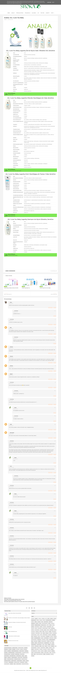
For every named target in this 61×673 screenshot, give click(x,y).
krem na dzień (6, 655)
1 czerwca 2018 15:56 (11, 467)
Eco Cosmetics (37, 629)
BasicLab (52, 623)
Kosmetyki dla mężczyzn (7, 647)
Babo (42, 621)
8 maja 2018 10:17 (15, 338)
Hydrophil (49, 634)
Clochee (33, 626)
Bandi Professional (44, 623)
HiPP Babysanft (45, 634)
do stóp (21, 649)
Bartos (49, 623)
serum (26, 662)
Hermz (38, 634)
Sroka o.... (24, 670)
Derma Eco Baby (45, 628)
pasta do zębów (19, 660)
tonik (14, 663)
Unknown (11, 346)
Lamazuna (47, 636)
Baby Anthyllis (46, 621)
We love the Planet (37, 652)
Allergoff (55, 618)
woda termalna (18, 663)
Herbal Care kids (34, 634)
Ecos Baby (41, 629)
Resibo (47, 647)
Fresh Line (46, 631)
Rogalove (50, 647)
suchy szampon (6, 663)
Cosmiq (41, 626)
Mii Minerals (43, 639)
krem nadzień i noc (12, 655)
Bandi (40, 623)
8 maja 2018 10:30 (11, 357)
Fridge (50, 631)
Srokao (15, 407)
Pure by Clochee (34, 647)
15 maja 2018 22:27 (11, 425)
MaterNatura (39, 639)
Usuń (54, 307)
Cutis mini (44, 626)
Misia (11, 327)
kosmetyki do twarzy (25, 652)
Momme (48, 641)
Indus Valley (53, 634)
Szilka (11, 424)
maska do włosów (14, 657)
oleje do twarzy (13, 660)
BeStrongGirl (12, 432)
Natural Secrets (34, 644)
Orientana (52, 644)
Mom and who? (44, 641)
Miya (32, 641)
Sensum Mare (37, 649)
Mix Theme (36, 670)
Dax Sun (33, 628)
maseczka (9, 657)
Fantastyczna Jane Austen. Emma (13, 640)
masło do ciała (20, 657)
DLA (52, 626)
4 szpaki (33, 618)
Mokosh (39, 641)
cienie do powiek (20, 647)
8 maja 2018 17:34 (11, 383)
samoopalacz (22, 662)
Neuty (43, 644)
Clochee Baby (37, 626)
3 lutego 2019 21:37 (11, 546)
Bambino (37, 623)
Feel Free (37, 631)
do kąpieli (13, 649)
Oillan (46, 644)
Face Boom (33, 631)
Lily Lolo (55, 636)
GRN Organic (54, 631)
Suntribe (49, 649)
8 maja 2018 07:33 (11, 320)
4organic (36, 618)
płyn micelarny (11, 662)
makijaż (5, 657)
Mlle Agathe (35, 641)
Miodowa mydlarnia (52, 639)
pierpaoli (33, 655)
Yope (50, 652)
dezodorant (6, 649)
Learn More (49, 2)
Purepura (38, 647)
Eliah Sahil (51, 629)
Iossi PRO (35, 636)
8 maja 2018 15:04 (11, 375)
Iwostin (39, 636)
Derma (36, 628)
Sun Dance (44, 649)
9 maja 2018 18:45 (11, 400)
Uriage (32, 652)
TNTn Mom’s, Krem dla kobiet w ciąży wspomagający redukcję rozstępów (19, 617)
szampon (11, 663)
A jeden (40, 618)
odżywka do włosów (7, 660)
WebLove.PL (45, 670)
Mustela (33, 642)
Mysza (11, 302)
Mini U (47, 639)
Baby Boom (50, 621)
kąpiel (26, 655)
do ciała (10, 649)
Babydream (33, 623)
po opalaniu (6, 662)
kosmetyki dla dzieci (11, 652)
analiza (5, 286)
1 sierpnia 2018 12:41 (11, 503)
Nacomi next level (40, 642)
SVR (53, 647)
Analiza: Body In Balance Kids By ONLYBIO (14, 613)
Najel (53, 642)
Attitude (33, 621)
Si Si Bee (41, 649)
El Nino (48, 629)
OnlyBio (49, 644)
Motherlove (52, 641)
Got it (53, 2)
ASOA (48, 618)
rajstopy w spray (16, 662)
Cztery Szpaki (49, 626)
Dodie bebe (52, 628)
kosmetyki (5, 652)
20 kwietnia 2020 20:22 (11, 565)
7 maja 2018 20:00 (11, 303)
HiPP (41, 634)
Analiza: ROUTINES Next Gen (12, 631)
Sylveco (52, 649)
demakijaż (25, 647)
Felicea (41, 631)
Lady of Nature (43, 636)
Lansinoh (51, 636)
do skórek (17, 649)
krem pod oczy (18, 655)
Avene (36, 621)
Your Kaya (53, 652)
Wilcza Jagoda (46, 652)
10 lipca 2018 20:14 (11, 486)
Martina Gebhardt (34, 639)
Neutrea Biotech (39, 644)
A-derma (43, 618)
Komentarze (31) (10, 19)
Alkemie (51, 618)
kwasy (23, 655)
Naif (50, 642)
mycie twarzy (25, 657)
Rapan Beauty (43, 647)
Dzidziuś (33, 629)
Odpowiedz (50, 307)
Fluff (43, 631)
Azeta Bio (39, 621)
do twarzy (25, 649)
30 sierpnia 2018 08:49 (11, 520)
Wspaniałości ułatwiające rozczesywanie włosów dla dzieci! (17, 622)
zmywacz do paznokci (25, 663)
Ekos (45, 629)
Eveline (55, 629)
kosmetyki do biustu (18, 652)
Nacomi (36, 642)
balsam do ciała (14, 647)
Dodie (49, 628)
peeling (24, 660)
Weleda (42, 652)
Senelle (33, 649)
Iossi (32, 636)
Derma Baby (39, 628)
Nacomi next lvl (46, 642)
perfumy (27, 660)
